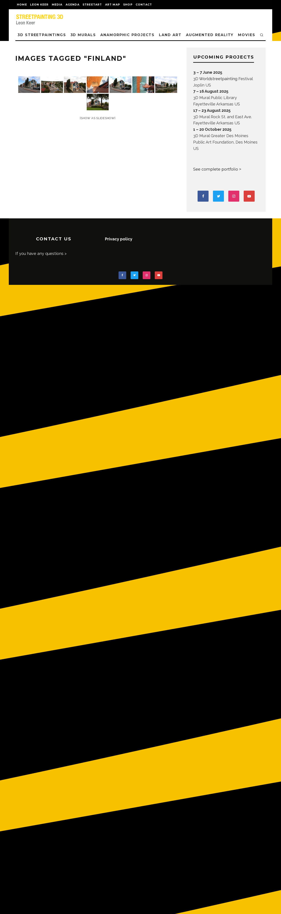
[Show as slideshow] (97, 118)
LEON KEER (39, 4)
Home (22, 4)
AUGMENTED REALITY (210, 35)
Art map (112, 4)
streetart (92, 4)
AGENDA (72, 4)
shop (128, 4)
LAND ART (170, 35)
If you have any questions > (41, 253)
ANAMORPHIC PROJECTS (127, 35)
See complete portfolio (215, 169)
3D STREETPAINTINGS (42, 35)
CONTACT (144, 4)
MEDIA (57, 4)
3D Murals (83, 35)
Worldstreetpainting (218, 78)
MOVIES (246, 35)
